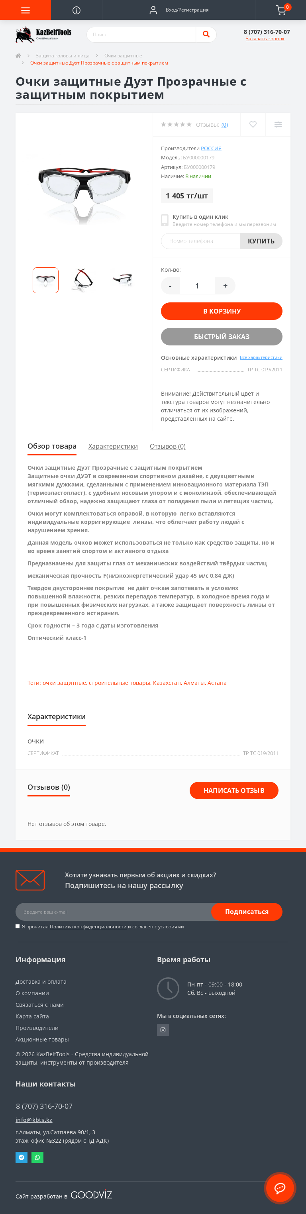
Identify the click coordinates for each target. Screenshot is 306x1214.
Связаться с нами (40, 1004)
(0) (225, 124)
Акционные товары (42, 1039)
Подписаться (247, 911)
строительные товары (119, 682)
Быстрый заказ (221, 336)
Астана (217, 682)
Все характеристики (261, 357)
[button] (178, 10)
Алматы (194, 682)
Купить (261, 241)
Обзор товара (51, 446)
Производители (37, 1028)
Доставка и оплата (41, 981)
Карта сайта (32, 1016)
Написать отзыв (234, 790)
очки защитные (64, 682)
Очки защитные (123, 55)
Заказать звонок (265, 38)
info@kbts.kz (34, 1120)
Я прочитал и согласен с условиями (103, 926)
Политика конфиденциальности (88, 926)
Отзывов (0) (168, 446)
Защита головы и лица (63, 55)
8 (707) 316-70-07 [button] (44, 1106)
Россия (211, 148)
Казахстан (167, 682)
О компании (32, 993)
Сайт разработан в (64, 1196)
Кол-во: (171, 269)
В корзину (222, 311)
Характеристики (113, 446)
